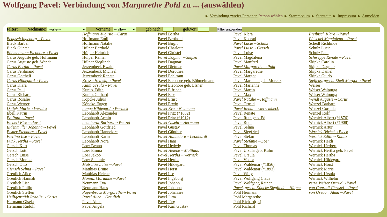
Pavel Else (166, 94)
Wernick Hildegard (324, 160)
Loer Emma (92, 150)
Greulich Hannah (21, 178)
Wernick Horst (321, 164)
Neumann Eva (94, 183)
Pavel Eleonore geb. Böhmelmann (186, 80)
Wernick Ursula (322, 173)
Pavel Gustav (169, 127)
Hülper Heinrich (95, 52)
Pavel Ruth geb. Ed (249, 118)
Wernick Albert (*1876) (328, 118)
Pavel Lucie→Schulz (250, 43)
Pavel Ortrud (243, 104)
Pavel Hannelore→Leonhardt (182, 136)
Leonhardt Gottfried (98, 127)
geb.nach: (153, 29)
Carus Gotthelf (19, 76)
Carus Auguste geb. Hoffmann (32, 57)
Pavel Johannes (170, 192)
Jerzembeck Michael (99, 71)
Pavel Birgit (168, 43)
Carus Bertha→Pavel (25, 66)
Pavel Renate (244, 113)
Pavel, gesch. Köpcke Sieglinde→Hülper (267, 187)
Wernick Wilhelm (323, 178)
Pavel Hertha (168, 160)
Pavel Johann (169, 183)
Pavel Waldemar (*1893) (253, 169)
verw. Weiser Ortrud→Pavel (332, 183)
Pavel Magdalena (247, 57)
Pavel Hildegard (171, 164)
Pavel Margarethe (247, 71)
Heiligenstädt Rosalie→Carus (32, 197)
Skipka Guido (320, 76)
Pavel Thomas (245, 146)
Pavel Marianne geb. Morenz (257, 80)
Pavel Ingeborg (170, 178)
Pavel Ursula (243, 155)
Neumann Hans (95, 187)
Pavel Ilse (166, 173)
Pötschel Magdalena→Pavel (332, 38)
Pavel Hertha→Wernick (178, 155)
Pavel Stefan (243, 136)
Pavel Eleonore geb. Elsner (180, 85)
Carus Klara (17, 85)
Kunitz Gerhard (95, 94)
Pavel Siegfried (246, 132)
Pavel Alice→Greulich (101, 197)
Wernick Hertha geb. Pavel (331, 150)
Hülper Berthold (95, 48)
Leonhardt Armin (96, 118)
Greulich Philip (19, 187)
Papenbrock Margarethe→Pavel (109, 192)
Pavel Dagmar (169, 62)
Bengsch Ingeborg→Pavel (28, 38)
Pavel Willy (243, 173)
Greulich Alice (19, 173)
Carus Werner (18, 104)
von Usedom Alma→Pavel (331, 192)
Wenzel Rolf (319, 113)
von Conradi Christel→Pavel (333, 187)
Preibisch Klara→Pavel (329, 34)
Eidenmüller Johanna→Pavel (31, 127)
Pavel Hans (167, 141)
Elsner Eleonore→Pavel (27, 132)
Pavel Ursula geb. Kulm (253, 150)
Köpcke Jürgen (94, 104)
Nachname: (36, 29)
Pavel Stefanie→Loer (251, 141)
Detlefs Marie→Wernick (27, 108)
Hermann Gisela (20, 201)
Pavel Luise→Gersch (251, 48)
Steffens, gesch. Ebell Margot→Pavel (340, 80)
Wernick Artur (321, 127)
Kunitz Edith (93, 90)
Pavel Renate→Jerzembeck (256, 108)
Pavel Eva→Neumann (176, 108)
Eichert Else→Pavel (24, 122)
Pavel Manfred (245, 62)
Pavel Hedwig (169, 146)
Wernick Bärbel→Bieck (328, 132)
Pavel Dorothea (171, 71)
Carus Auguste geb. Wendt (29, 62)
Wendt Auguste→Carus (328, 99)
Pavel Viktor (243, 160)
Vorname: (104, 29)
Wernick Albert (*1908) (328, 122)
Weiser (315, 85)
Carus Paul (16, 90)
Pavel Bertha (168, 34)
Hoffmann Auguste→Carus (104, 34)
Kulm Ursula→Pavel (100, 85)
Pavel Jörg (166, 201)
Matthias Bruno (95, 169)
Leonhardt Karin (96, 136)
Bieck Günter (18, 48)
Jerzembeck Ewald (97, 66)
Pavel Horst (167, 169)
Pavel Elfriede (169, 90)
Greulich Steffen (20, 192)
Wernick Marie (321, 169)
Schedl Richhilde (323, 43)
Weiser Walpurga (323, 90)
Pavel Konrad (244, 38)
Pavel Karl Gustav (173, 206)
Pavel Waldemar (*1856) (253, 164)
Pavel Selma (243, 127)
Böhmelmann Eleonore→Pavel (32, 52)
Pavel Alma (91, 201)
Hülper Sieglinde (96, 62)
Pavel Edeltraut (170, 76)
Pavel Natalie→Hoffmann (255, 99)
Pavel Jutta (167, 197)
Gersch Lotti (17, 150)
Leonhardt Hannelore (100, 132)
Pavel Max (242, 94)
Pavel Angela (93, 206)
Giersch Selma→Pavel (26, 169)
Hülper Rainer (94, 57)
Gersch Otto (17, 164)
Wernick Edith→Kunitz (328, 136)
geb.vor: (190, 29)
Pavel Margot (244, 76)
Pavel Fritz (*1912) (174, 118)
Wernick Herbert (323, 146)
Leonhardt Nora (95, 141)
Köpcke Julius (94, 99)
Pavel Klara (243, 34)
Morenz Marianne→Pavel (104, 178)
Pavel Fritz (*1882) (174, 113)
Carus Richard (19, 94)
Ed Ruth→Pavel (20, 118)
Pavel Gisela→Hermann (178, 122)
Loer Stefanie (93, 160)
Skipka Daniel (320, 71)
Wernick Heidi (321, 141)
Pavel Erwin (168, 104)
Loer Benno (92, 146)
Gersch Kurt (17, 146)
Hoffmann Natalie (97, 43)
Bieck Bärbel (17, 43)
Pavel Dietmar (170, 66)
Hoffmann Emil (95, 38)
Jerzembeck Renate (98, 76)
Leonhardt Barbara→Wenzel (106, 122)
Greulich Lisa (18, 183)
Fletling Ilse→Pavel (23, 136)
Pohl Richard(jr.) (247, 201)
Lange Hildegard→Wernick (105, 108)
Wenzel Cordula (322, 108)
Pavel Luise (243, 52)
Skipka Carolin (321, 62)
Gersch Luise (18, 155)
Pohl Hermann (245, 192)
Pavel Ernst (167, 99)
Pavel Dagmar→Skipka (177, 57)
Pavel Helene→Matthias (178, 150)
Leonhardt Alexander (100, 113)
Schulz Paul (318, 52)
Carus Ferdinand (20, 71)
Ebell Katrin (17, 113)
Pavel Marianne (246, 85)
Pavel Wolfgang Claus (251, 178)
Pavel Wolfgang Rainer (252, 183)
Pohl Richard (244, 206)
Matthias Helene (95, 173)
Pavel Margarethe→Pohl (254, 66)
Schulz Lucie (320, 48)
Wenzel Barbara (322, 104)
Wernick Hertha (322, 155)
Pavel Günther (170, 132)
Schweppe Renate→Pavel (330, 57)
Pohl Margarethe (247, 197)
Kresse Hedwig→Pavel (101, 80)
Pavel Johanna (170, 187)
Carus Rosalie (18, 99)
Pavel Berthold (170, 38)
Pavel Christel (169, 52)
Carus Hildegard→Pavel (27, 80)
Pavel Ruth (242, 122)
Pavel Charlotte (171, 48)
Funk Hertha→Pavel (24, 141)
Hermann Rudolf (21, 206)
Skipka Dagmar (322, 66)
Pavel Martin (244, 90)
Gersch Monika (19, 160)
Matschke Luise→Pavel (102, 164)
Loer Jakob (91, 155)
